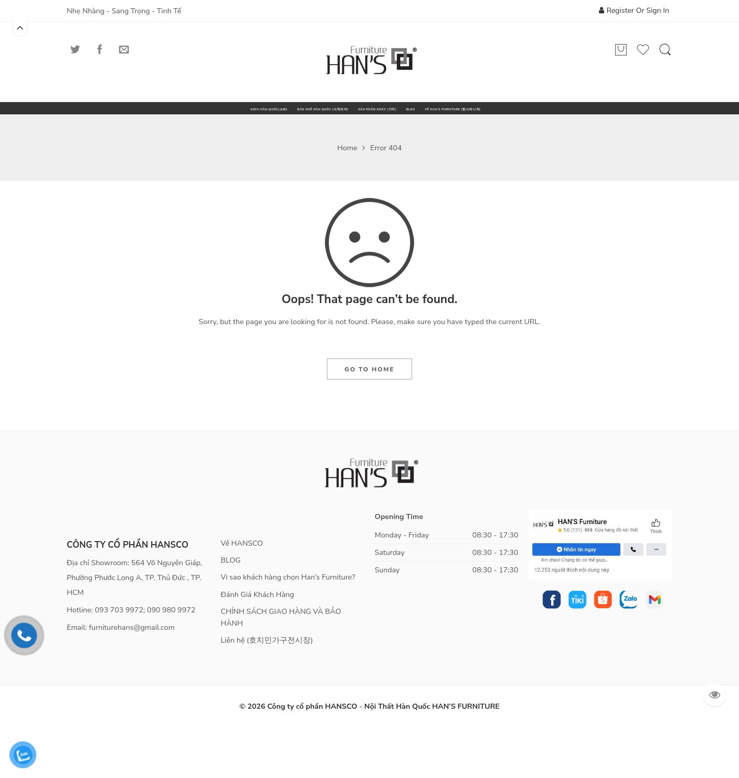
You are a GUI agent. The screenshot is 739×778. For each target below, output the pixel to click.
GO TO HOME (369, 419)
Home (347, 197)
